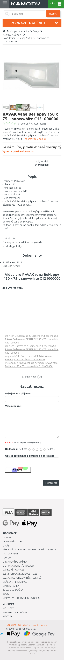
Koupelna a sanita (19, 31)
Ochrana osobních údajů (18, 565)
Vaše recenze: (13, 406)
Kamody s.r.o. (29, 628)
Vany (36, 31)
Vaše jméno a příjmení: (18, 393)
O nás (6, 545)
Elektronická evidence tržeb (20, 573)
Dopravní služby (12, 541)
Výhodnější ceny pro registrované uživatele (29, 549)
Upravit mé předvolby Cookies (21, 598)
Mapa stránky (11, 586)
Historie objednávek (15, 612)
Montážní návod (11, 265)
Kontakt (7, 557)
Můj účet (8, 608)
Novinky (7, 616)
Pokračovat (51, 483)
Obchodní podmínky (15, 561)
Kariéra (7, 537)
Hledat (53, 13)
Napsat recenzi (38, 123)
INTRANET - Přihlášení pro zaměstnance (26, 625)
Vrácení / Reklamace (15, 581)
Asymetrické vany (12, 34)
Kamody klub (10, 553)
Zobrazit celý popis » (35, 139)
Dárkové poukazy (13, 569)
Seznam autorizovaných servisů (22, 577)
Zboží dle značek (13, 589)
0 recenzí (23, 123)
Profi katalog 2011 (12, 262)
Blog (6, 593)
